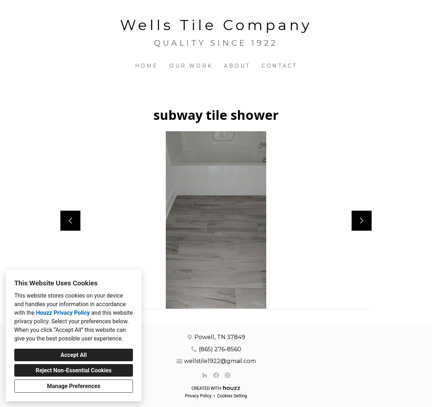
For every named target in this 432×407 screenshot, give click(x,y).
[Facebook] (216, 375)
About (237, 66)
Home (146, 66)
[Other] (227, 375)
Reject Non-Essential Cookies (74, 370)
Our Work (191, 66)
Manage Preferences (73, 386)
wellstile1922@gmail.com (220, 361)
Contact (279, 66)
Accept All (73, 355)
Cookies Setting (232, 395)
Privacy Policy (198, 395)
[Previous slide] (70, 221)
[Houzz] (204, 375)
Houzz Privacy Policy (63, 312)
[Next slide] (362, 221)
